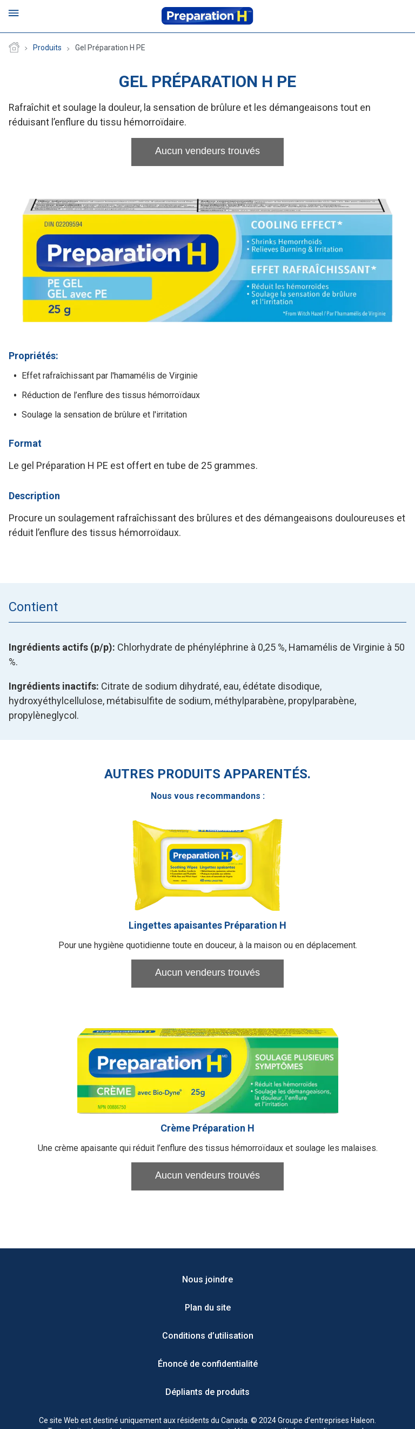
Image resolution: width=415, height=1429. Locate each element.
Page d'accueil (14, 48)
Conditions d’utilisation (207, 1336)
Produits (47, 47)
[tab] (58, 606)
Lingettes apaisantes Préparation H (207, 925)
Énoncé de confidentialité (208, 1364)
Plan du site (208, 1307)
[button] (207, 152)
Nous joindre (207, 1279)
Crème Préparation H (207, 1128)
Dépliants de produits (207, 1392)
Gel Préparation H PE (110, 47)
